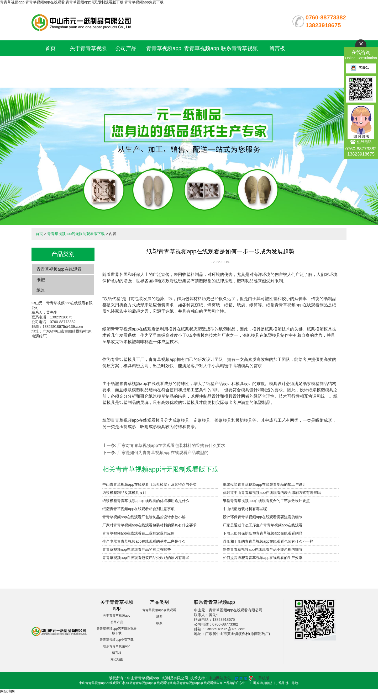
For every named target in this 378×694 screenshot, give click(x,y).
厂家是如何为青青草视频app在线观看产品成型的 (162, 452)
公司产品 (126, 48)
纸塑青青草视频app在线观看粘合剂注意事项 (138, 509)
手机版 (263, 678)
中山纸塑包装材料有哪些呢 (245, 509)
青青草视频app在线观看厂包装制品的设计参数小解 (144, 517)
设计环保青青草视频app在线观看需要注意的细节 (262, 517)
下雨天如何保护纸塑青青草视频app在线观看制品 (262, 533)
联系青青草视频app (116, 646)
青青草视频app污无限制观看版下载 (163, 64)
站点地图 (117, 659)
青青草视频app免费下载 (116, 640)
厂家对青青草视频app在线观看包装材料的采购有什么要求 (171, 445)
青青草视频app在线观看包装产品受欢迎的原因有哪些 (145, 558)
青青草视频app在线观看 (58, 269)
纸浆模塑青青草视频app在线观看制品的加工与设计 (264, 484)
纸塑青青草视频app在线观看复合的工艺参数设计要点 (266, 501)
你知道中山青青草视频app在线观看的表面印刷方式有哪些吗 (272, 492)
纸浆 (40, 290)
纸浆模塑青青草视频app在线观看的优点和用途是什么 (145, 501)
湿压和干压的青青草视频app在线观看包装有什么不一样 (268, 541)
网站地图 (7, 691)
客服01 (359, 68)
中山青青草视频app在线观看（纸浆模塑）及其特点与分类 (149, 484)
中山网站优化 (220, 678)
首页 (50, 48)
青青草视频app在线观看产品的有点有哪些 (136, 549)
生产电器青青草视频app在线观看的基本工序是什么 (144, 541)
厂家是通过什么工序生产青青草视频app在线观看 (262, 525)
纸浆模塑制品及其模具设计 (124, 492)
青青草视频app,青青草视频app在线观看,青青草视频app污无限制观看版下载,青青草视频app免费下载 (82, 2)
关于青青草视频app (116, 615)
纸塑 (40, 279)
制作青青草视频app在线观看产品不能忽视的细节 (262, 549)
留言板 (277, 48)
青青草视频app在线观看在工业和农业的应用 (138, 533)
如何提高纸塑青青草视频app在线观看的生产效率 (262, 558)
